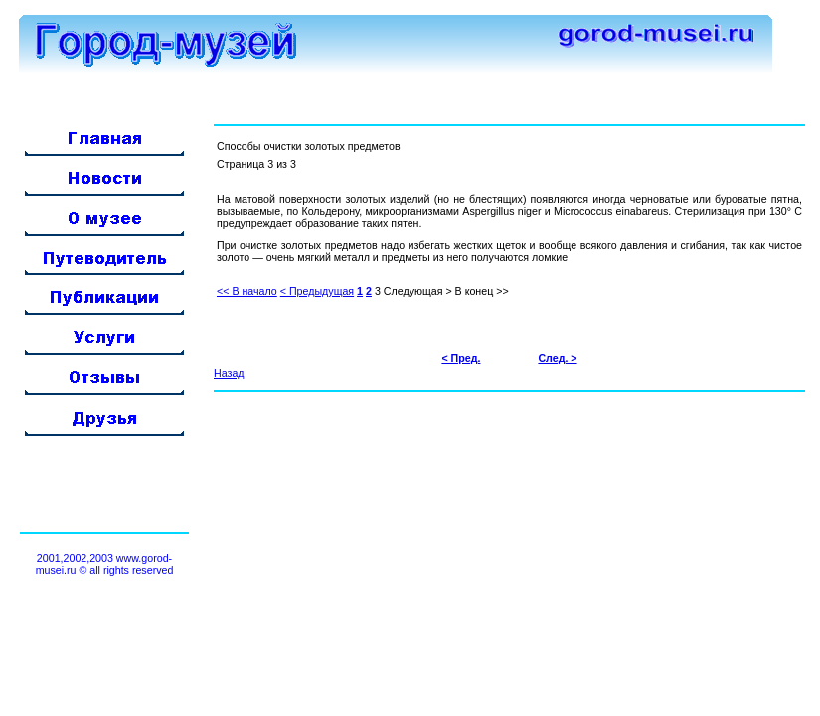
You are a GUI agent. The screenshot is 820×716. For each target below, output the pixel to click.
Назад (229, 373)
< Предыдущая (317, 291)
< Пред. (460, 358)
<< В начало (247, 291)
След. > (557, 358)
